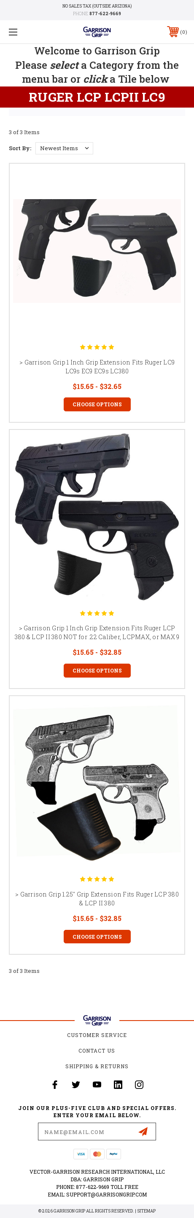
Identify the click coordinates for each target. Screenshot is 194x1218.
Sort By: (20, 148)
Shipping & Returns (97, 1066)
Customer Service (97, 1035)
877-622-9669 (105, 13)
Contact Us (96, 1050)
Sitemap (146, 1211)
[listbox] (64, 148)
